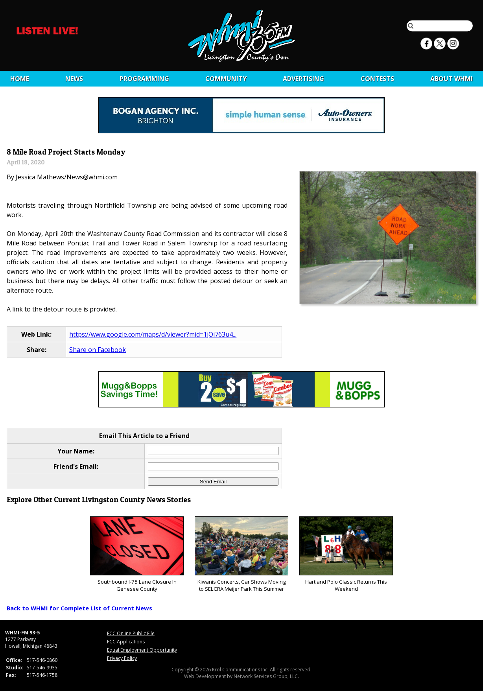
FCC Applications (126, 641)
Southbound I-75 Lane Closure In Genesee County (136, 554)
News (74, 78)
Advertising (303, 78)
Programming (144, 78)
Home (19, 78)
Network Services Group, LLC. (266, 676)
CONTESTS (377, 78)
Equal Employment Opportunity (142, 650)
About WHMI (451, 78)
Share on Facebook (97, 349)
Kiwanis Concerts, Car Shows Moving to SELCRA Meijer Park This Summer (241, 554)
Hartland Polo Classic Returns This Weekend (346, 554)
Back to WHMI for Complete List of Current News (79, 608)
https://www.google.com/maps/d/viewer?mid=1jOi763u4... (152, 334)
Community (226, 78)
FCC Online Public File (131, 633)
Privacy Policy (122, 658)
